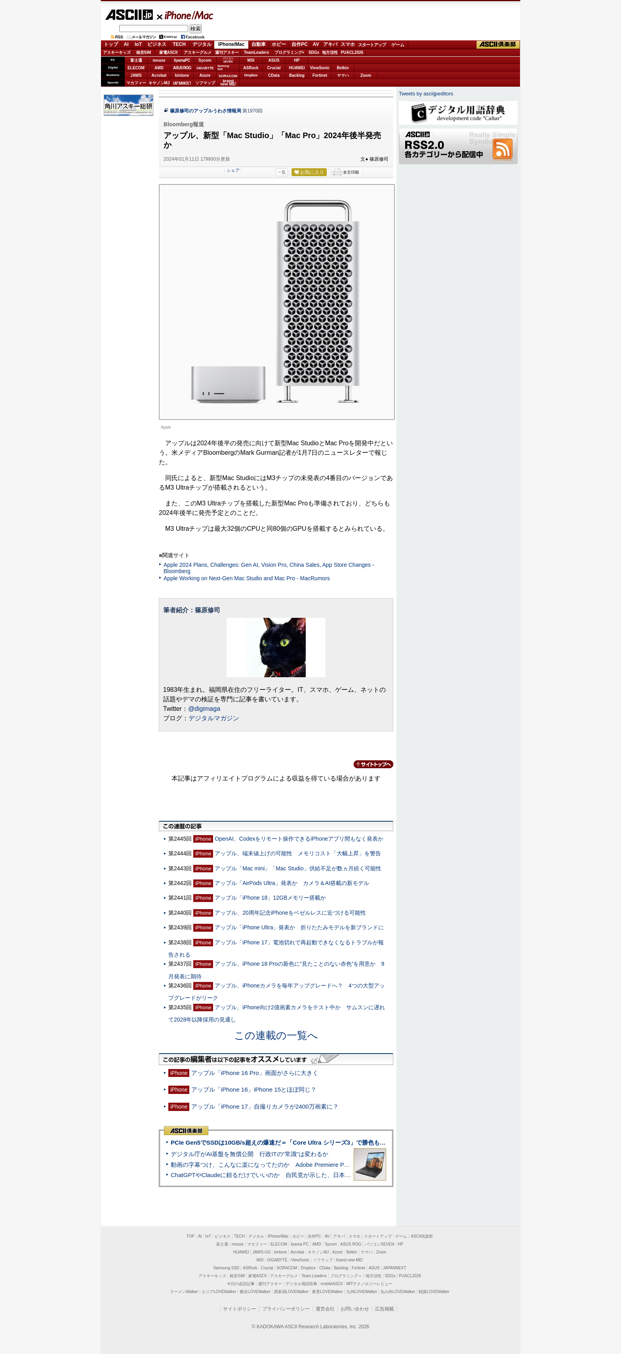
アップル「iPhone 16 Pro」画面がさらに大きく (254, 1072)
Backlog (297, 75)
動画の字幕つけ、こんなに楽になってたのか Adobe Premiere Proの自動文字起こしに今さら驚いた (304, 1164)
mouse (158, 60)
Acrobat (159, 75)
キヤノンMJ (159, 83)
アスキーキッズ (117, 52)
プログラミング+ (289, 52)
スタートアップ (372, 44)
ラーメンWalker (184, 1291)
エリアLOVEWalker (219, 1291)
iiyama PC (300, 1244)
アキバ (330, 44)
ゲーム (397, 44)
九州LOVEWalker (362, 1291)
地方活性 (330, 52)
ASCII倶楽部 (498, 45)
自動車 (258, 44)
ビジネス (156, 44)
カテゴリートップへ (368, 764)
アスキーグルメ (197, 52)
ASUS (274, 60)
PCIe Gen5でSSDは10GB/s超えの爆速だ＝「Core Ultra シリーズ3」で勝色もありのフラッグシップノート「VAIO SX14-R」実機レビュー (356, 1142)
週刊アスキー (227, 52)
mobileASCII (332, 1284)
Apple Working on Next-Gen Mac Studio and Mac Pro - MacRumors (247, 578)
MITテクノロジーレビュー (369, 1284)
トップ (111, 44)
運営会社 (325, 1309)
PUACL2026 (352, 52)
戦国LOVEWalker (434, 1291)
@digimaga (204, 708)
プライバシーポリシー (286, 1309)
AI (126, 44)
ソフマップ (205, 83)
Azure (205, 75)
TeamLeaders (256, 52)
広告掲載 (384, 1309)
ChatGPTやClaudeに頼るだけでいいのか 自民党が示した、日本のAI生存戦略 (276, 1175)
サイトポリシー (239, 1309)
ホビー (279, 44)
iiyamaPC (182, 60)
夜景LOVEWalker (327, 1291)
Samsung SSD (226, 1268)
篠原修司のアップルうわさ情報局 (205, 111)
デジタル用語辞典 (301, 1284)
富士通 (136, 60)
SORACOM (287, 1268)
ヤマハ (343, 75)
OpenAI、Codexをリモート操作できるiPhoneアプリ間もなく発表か (299, 839)
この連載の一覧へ (276, 1035)
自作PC (299, 44)
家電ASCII (168, 52)
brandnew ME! (228, 83)
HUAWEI (297, 68)
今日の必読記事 (241, 1284)
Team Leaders (313, 1276)
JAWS (135, 75)
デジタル (201, 44)
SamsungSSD (223, 67)
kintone (182, 75)
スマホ (348, 44)
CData (274, 75)
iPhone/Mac (185, 15)
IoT (138, 44)
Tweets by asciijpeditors (426, 94)
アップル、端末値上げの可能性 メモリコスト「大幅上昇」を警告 (298, 853)
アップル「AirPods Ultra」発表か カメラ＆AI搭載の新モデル (292, 883)
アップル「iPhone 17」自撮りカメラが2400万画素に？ (265, 1106)
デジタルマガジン (214, 718)
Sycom (204, 60)
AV (316, 44)
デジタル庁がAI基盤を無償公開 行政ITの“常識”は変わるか (249, 1154)
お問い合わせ (355, 1309)
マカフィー (136, 83)
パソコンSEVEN (228, 60)
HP (297, 60)
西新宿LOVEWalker (291, 1291)
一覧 (281, 172)
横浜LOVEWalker (255, 1291)
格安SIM (143, 52)
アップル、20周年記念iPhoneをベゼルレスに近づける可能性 (290, 913)
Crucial (274, 68)
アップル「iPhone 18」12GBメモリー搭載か (270, 897)
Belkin (343, 68)
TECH (179, 44)
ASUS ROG (182, 68)
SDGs (314, 52)
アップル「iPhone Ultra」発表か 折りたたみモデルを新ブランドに (299, 927)
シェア (233, 170)
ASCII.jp (129, 14)
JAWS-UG (261, 1252)
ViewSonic (320, 68)
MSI (251, 60)
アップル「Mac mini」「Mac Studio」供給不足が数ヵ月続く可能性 (298, 868)
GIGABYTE (204, 68)
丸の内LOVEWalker (398, 1291)
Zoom (365, 75)
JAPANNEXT (182, 83)
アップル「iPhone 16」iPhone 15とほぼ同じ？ (254, 1089)
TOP (190, 1236)
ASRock (250, 68)
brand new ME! (349, 1260)
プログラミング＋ (346, 1276)
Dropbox (251, 75)
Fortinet (319, 75)
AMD (159, 68)
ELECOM (136, 68)
